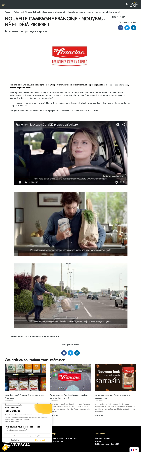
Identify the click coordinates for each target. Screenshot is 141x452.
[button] (120, 27)
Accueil (8, 11)
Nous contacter (56, 441)
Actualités (18, 11)
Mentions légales (102, 438)
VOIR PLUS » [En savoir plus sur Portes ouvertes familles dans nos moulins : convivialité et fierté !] (54, 415)
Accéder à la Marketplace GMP (63, 438)
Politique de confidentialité (107, 444)
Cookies (98, 441)
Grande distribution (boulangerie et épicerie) (45, 11)
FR (134, 449)
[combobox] (134, 449)
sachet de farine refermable (115, 84)
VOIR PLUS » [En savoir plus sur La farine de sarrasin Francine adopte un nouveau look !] (99, 415)
